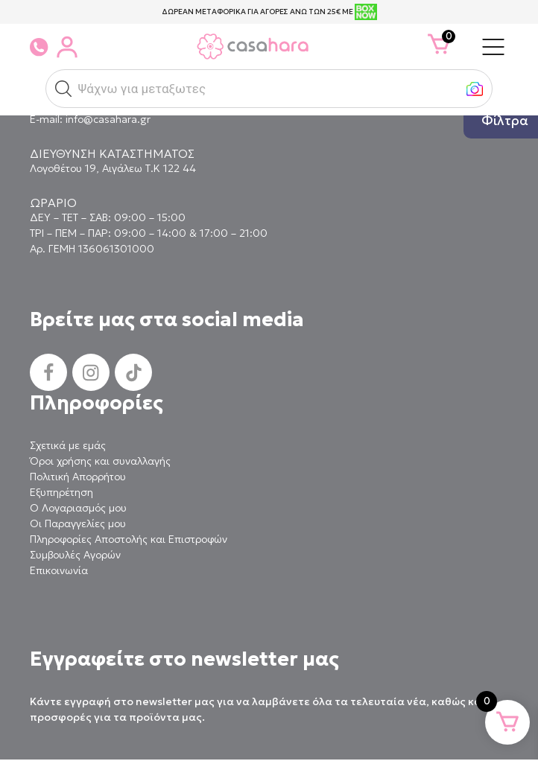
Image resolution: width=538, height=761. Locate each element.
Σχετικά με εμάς (68, 445)
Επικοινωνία (59, 570)
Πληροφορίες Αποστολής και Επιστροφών (128, 539)
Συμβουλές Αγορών (75, 554)
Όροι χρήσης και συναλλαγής (100, 461)
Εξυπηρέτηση (61, 492)
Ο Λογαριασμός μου (78, 508)
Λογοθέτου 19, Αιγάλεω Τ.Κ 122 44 (113, 168)
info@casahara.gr (108, 119)
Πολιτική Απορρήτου (78, 476)
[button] (63, 88)
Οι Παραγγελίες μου (78, 523)
